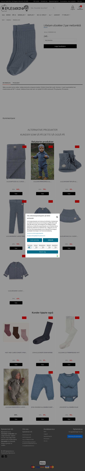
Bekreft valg (42, 252)
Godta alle (50, 240)
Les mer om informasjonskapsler (35, 233)
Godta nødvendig (34, 240)
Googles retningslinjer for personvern (36, 235)
